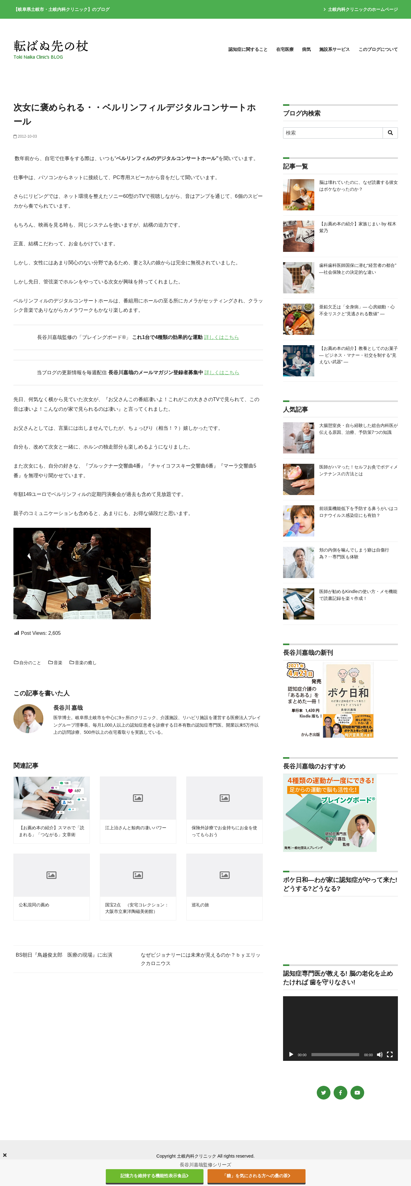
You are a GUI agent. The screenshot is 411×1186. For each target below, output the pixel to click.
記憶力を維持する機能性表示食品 (154, 1175)
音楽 (55, 662)
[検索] (340, 133)
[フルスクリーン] (390, 1054)
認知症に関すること (248, 49)
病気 (306, 49)
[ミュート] (380, 1054)
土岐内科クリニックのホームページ (361, 9)
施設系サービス (334, 49)
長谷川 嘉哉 (68, 708)
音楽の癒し (83, 662)
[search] (390, 133)
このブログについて (378, 49)
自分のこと (27, 662)
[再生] (291, 1054)
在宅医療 (285, 49)
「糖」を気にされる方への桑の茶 (256, 1175)
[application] (340, 1028)
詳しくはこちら (221, 337)
